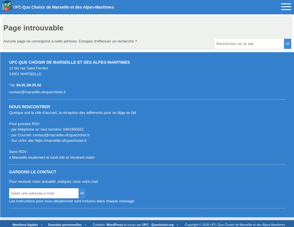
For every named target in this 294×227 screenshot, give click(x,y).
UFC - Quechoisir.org (158, 224)
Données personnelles (65, 224)
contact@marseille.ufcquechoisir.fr (37, 92)
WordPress (115, 224)
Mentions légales (25, 224)
